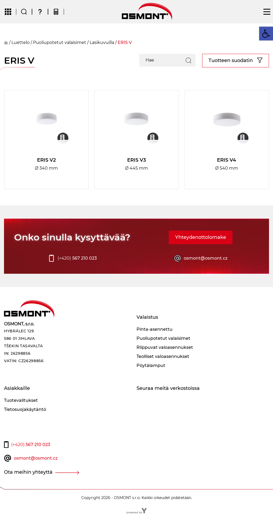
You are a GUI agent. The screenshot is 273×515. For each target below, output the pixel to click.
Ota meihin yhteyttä (28, 472)
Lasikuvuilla (102, 42)
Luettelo (20, 42)
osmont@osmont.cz (205, 258)
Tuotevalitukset (21, 400)
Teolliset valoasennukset (162, 356)
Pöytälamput (150, 365)
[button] (266, 33)
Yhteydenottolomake (200, 237)
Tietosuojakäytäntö (25, 409)
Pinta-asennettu (154, 329)
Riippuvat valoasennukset (164, 347)
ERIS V (125, 42)
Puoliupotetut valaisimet (59, 42)
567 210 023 (77, 258)
